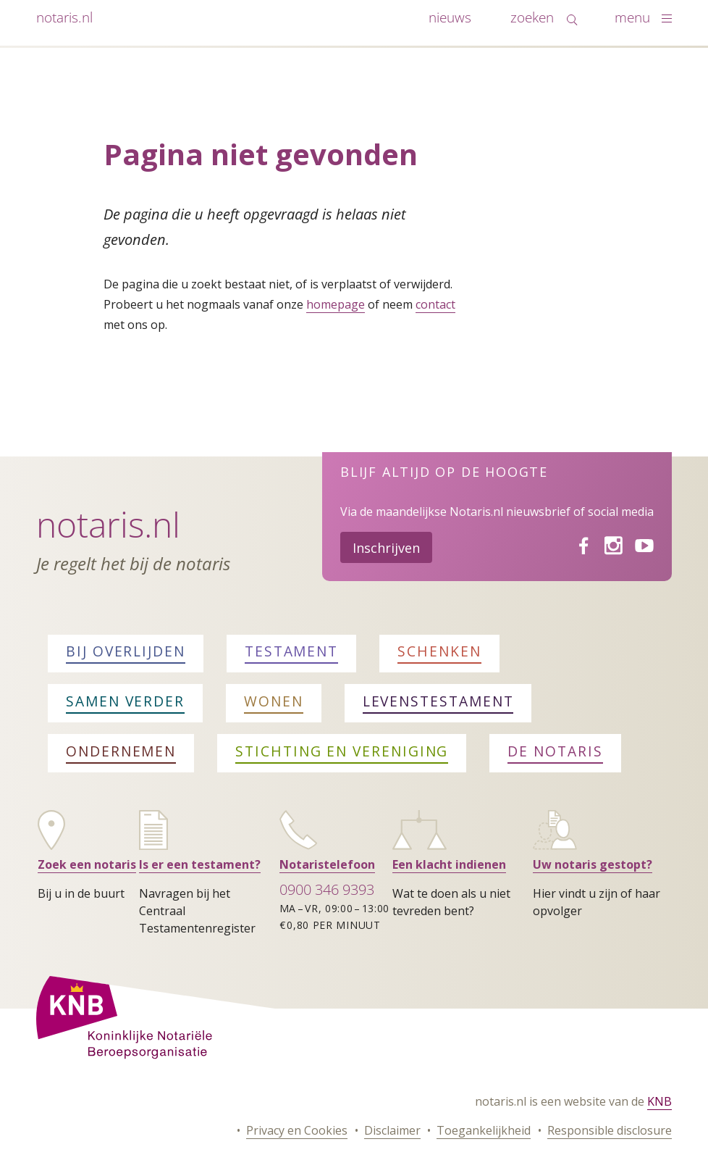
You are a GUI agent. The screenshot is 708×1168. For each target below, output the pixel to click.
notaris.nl (64, 17)
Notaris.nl (108, 524)
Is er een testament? (200, 864)
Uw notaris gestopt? (592, 864)
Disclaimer (392, 1130)
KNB (659, 1101)
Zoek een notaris (87, 864)
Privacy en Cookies (296, 1130)
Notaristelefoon (327, 864)
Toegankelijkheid (484, 1130)
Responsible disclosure (609, 1130)
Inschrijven (386, 547)
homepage (335, 304)
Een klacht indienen (449, 864)
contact (435, 304)
